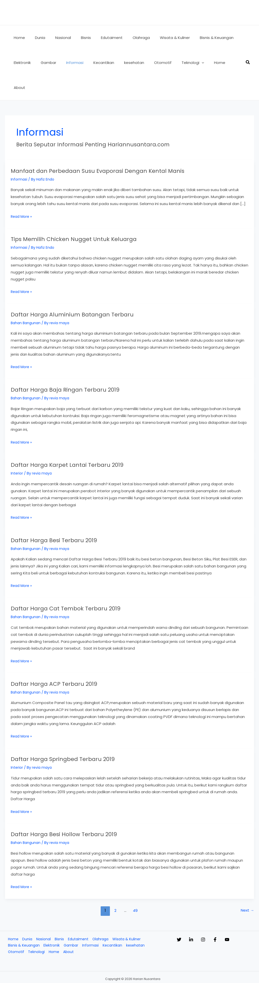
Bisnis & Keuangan (23, 921)
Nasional (43, 914)
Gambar (72, 921)
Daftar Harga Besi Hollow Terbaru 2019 (81, 808)
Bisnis (60, 914)
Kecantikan (115, 921)
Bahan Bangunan (26, 297)
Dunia (26, 914)
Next (247, 885)
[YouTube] (247, 914)
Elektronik (52, 921)
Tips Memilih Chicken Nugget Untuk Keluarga (93, 213)
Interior (17, 448)
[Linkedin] (196, 914)
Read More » (22, 191)
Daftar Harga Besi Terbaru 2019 (68, 514)
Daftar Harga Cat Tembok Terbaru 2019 (83, 583)
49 (135, 885)
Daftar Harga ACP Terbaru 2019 (68, 658)
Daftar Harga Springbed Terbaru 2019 (79, 733)
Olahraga (102, 914)
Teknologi (36, 928)
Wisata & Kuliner (130, 914)
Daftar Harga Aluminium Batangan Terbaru (91, 289)
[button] (185, 62)
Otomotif (15, 928)
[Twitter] (179, 914)
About (69, 928)
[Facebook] (230, 914)
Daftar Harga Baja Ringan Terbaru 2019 (82, 364)
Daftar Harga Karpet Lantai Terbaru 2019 (85, 439)
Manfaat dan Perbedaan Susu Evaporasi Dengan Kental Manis (125, 145)
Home (11, 914)
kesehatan (139, 921)
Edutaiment (79, 914)
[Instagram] (213, 914)
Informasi (19, 154)
